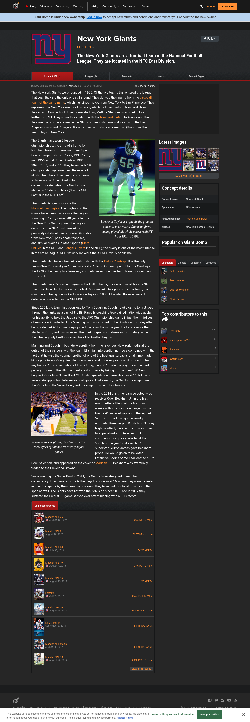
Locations (211, 262)
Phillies (36, 248)
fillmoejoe (188, 350)
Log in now (94, 17)
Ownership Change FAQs (137, 707)
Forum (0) (127, 76)
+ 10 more (147, 596)
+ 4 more (147, 534)
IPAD (143, 625)
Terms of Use (43, 707)
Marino (188, 368)
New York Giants (107, 38)
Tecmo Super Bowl (196, 218)
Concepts (196, 262)
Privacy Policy (61, 707)
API (31, 707)
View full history (145, 86)
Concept (84, 47)
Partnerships (20, 707)
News (161, 76)
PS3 (134, 610)
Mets (85, 243)
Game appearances (45, 505)
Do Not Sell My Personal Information (92, 707)
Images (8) (91, 76)
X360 (135, 660)
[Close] (243, 714)
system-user (188, 359)
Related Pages (196, 76)
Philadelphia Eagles (45, 208)
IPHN (137, 625)
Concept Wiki (51, 76)
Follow (209, 38)
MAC (136, 565)
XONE (139, 520)
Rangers (70, 248)
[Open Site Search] (201, 6)
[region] (125, 715)
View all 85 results (141, 668)
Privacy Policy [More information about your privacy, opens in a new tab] (125, 717)
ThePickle (72, 86)
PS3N (139, 610)
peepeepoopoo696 (188, 340)
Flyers (81, 248)
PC (134, 520)
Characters (167, 262)
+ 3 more (147, 520)
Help (118, 707)
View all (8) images (188, 175)
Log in (211, 6)
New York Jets (110, 117)
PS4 (150, 550)
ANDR (149, 625)
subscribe (227, 6)
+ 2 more (147, 565)
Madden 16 (103, 463)
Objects (182, 262)
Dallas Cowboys (115, 261)
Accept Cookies (209, 714)
